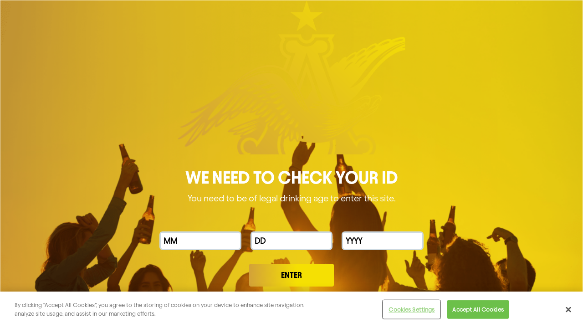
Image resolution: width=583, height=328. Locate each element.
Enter (291, 275)
